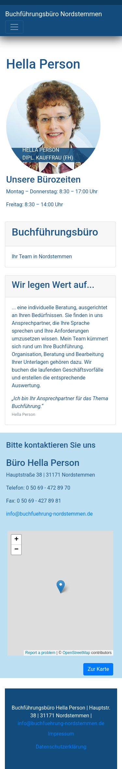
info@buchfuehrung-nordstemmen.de (49, 514)
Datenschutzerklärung (61, 747)
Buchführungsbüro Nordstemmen (53, 14)
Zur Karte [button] (98, 669)
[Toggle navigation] (14, 26)
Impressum (61, 734)
